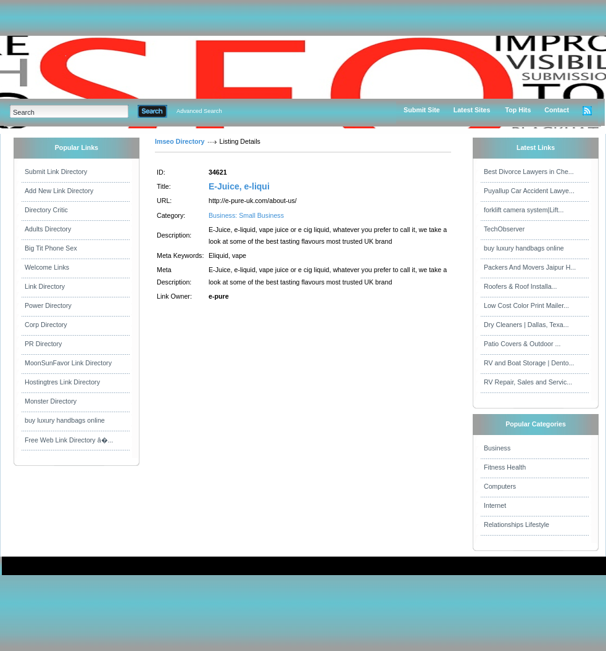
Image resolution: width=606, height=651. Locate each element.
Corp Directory (46, 324)
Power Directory (48, 305)
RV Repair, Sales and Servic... (528, 382)
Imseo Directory (180, 141)
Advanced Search (199, 111)
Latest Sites (472, 110)
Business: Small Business (246, 215)
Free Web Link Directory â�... (69, 440)
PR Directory (43, 343)
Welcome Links (47, 267)
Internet (495, 505)
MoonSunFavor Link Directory (68, 363)
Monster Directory (51, 401)
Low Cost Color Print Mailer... (526, 305)
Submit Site (422, 110)
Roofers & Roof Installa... (520, 286)
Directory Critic (46, 210)
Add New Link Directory (59, 190)
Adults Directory (48, 229)
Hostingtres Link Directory (62, 382)
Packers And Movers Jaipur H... (530, 267)
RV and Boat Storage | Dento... (529, 363)
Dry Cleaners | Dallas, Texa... (526, 324)
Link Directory (45, 286)
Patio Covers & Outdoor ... (522, 343)
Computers (500, 486)
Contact (556, 110)
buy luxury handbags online (65, 420)
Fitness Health (505, 467)
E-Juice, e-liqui (239, 186)
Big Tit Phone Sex (51, 248)
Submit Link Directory (56, 171)
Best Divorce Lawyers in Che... (529, 171)
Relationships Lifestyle (516, 524)
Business (497, 448)
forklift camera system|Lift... (524, 210)
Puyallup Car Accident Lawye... (529, 190)
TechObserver (504, 229)
